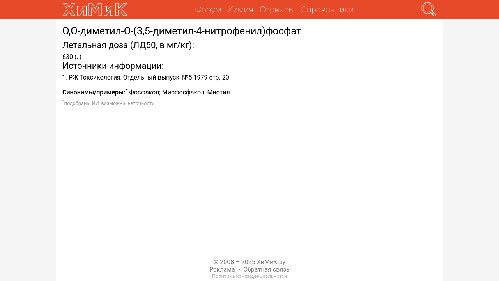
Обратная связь (266, 269)
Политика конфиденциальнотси (249, 276)
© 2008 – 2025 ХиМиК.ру (249, 262)
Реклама (222, 269)
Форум (208, 9)
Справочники (327, 9)
